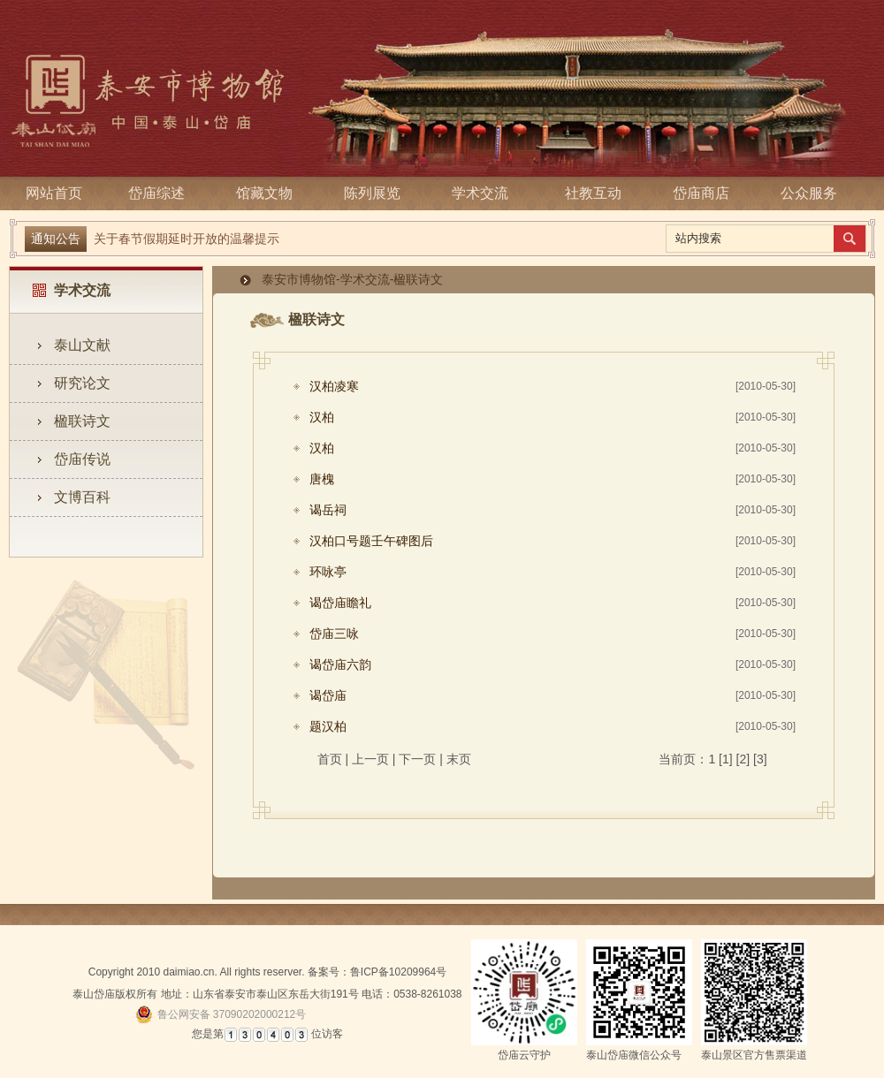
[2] (743, 759)
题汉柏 (328, 726)
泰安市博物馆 (299, 279)
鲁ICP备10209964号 (398, 972)
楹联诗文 (82, 421)
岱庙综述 (161, 193)
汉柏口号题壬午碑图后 (371, 541)
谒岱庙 (328, 695)
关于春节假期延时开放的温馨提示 (186, 239)
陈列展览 (377, 193)
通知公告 (55, 239)
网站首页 (54, 193)
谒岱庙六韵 (340, 664)
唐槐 (321, 479)
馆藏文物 (269, 193)
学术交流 (485, 193)
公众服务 (809, 193)
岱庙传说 (82, 459)
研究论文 (82, 383)
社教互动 (593, 193)
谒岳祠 (328, 510)
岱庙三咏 (334, 633)
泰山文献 (82, 345)
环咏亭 (328, 572)
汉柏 (321, 417)
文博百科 (82, 497)
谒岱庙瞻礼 (340, 603)
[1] (726, 759)
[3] (760, 759)
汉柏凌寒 (334, 386)
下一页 (417, 759)
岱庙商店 (701, 193)
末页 (458, 759)
